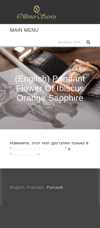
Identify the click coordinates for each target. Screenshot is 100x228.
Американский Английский (38, 148)
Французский (24, 154)
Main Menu (24, 30)
